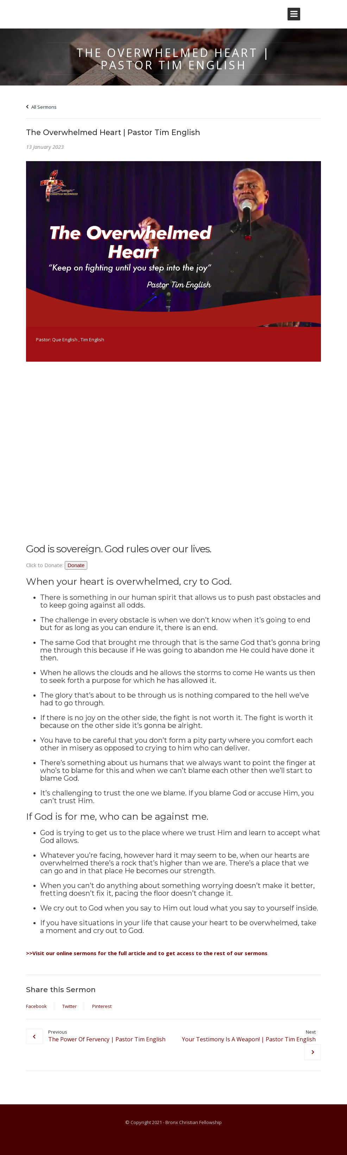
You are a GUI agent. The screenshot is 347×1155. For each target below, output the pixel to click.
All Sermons (41, 107)
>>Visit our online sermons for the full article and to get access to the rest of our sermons (146, 953)
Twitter (69, 1006)
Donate (76, 565)
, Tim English (91, 339)
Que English (64, 339)
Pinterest (102, 1006)
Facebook (36, 1006)
